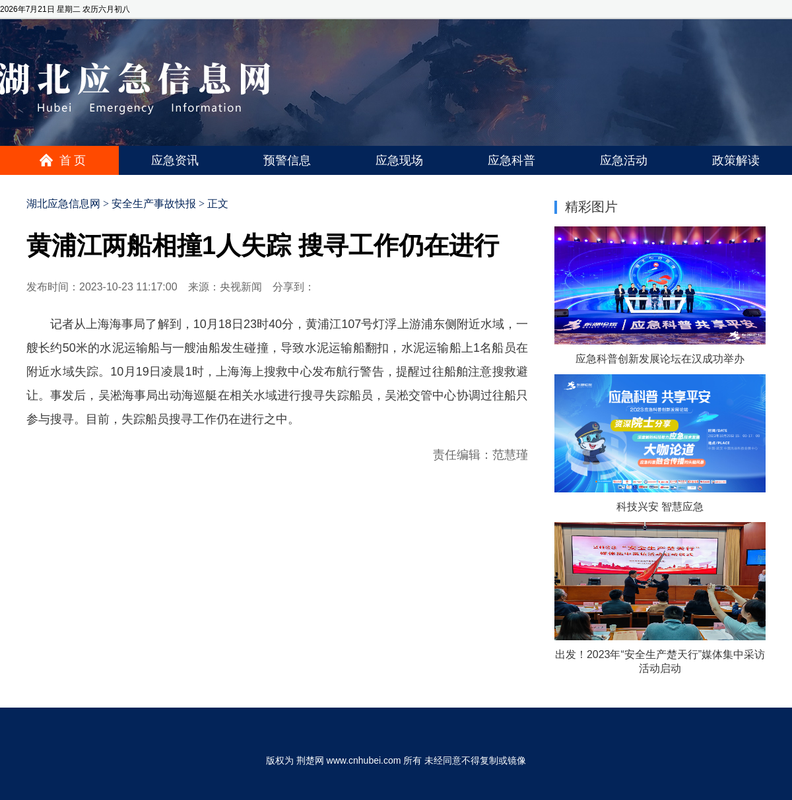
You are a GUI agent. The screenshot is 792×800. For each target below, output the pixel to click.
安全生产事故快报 (154, 203)
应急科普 (511, 160)
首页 (73, 160)
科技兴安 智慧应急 (660, 506)
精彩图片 (591, 206)
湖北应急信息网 (63, 203)
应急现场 (399, 160)
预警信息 (287, 160)
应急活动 (623, 160)
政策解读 (736, 160)
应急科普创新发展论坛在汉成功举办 (660, 358)
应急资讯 (175, 160)
